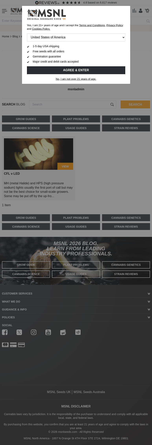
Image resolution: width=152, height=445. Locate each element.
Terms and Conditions (92, 25)
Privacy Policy (114, 25)
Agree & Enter (76, 70)
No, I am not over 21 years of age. (76, 79)
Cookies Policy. (41, 28)
